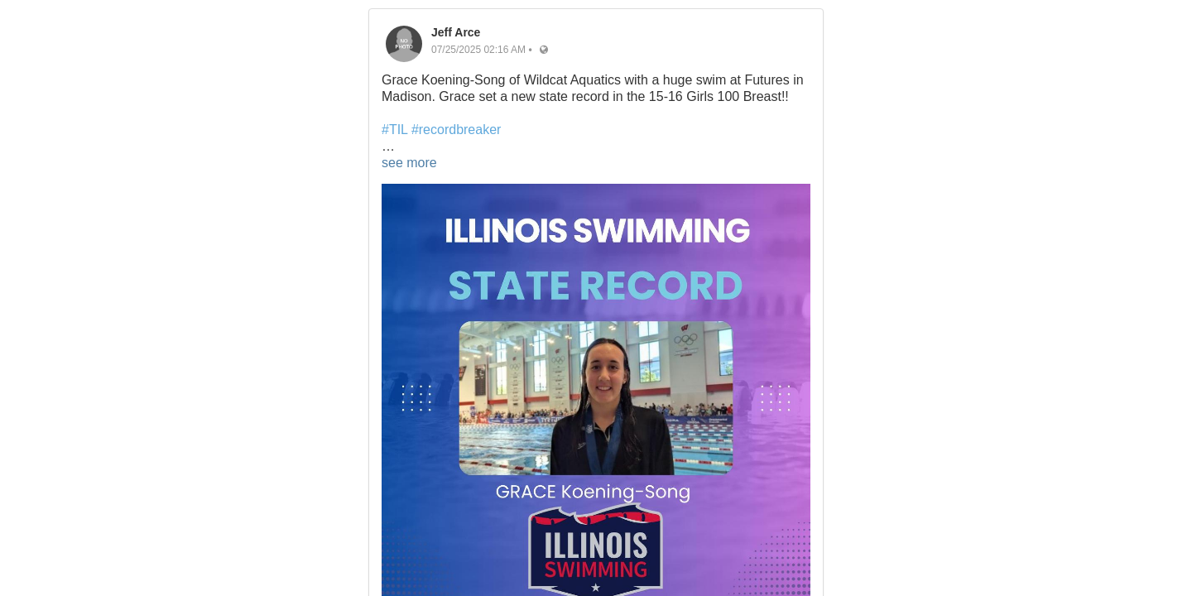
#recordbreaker (456, 130)
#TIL (394, 130)
